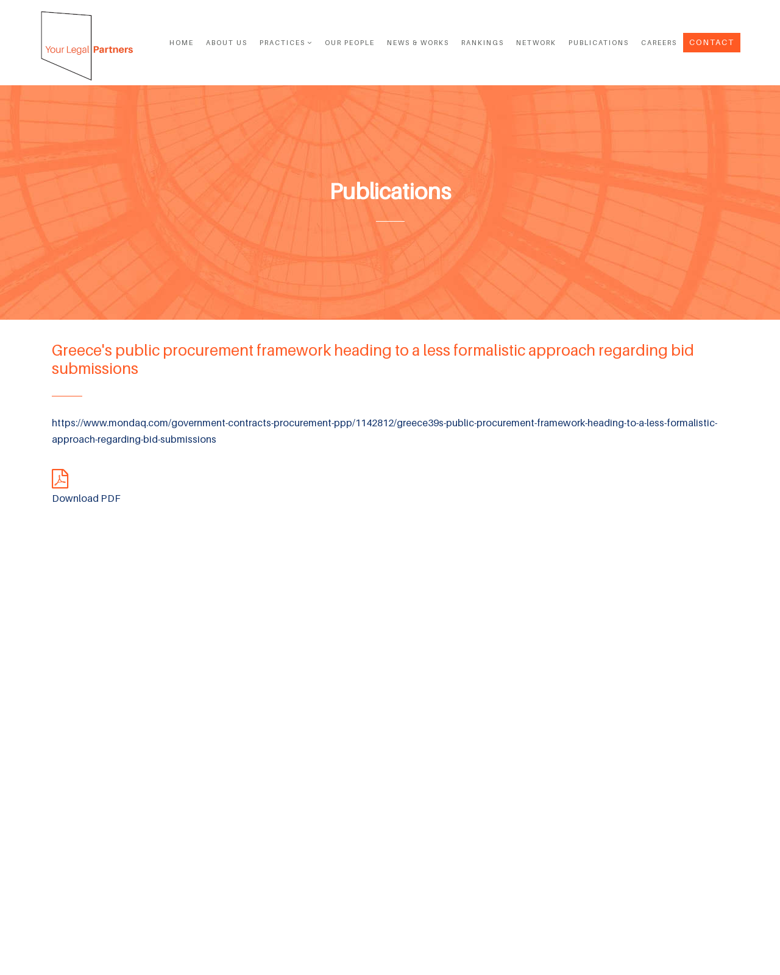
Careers (659, 42)
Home (181, 42)
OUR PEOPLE (350, 42)
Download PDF (86, 498)
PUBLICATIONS (599, 42)
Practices (286, 42)
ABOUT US (226, 42)
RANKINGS (482, 42)
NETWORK (536, 42)
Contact (711, 42)
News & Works (418, 42)
